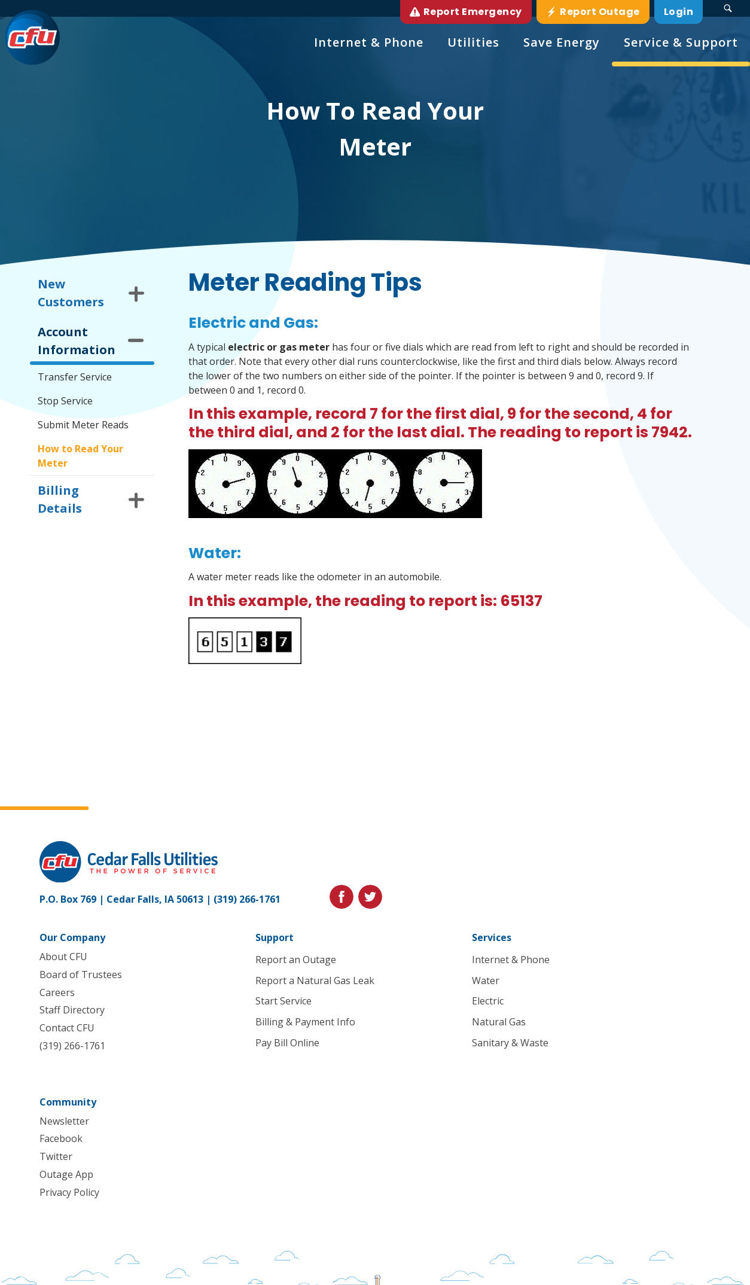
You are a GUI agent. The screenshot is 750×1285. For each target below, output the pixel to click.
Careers (57, 992)
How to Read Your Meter (80, 456)
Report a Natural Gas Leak (315, 980)
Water (485, 980)
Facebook (61, 1139)
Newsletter (64, 1121)
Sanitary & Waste (510, 1042)
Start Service (284, 1001)
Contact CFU (66, 1027)
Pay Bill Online (288, 1042)
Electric (488, 1001)
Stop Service (65, 400)
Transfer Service (75, 376)
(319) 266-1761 (247, 899)
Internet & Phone (511, 959)
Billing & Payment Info (306, 1021)
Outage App (66, 1174)
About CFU (63, 956)
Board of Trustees (80, 974)
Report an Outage (296, 959)
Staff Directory (72, 1009)
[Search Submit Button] (727, 8)
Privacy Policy (69, 1192)
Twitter (55, 1156)
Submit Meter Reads (83, 424)
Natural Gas (499, 1021)
